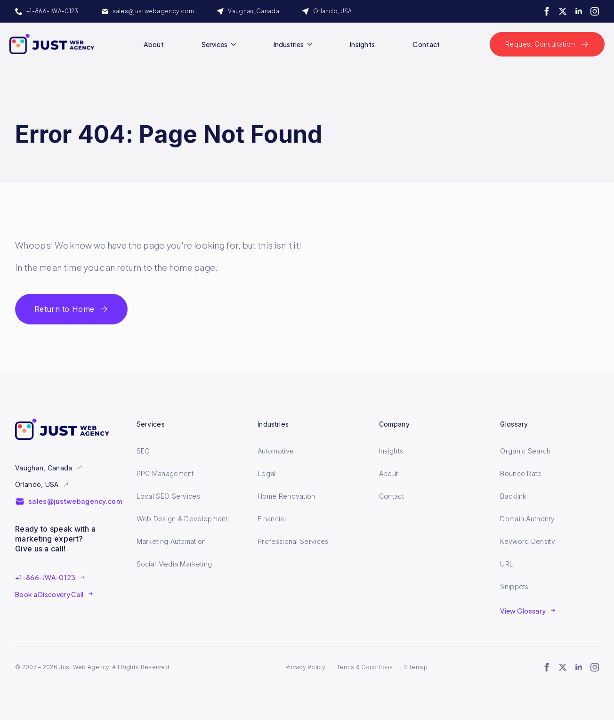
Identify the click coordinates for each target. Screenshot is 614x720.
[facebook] (546, 11)
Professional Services (293, 541)
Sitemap (416, 667)
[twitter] (562, 11)
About (154, 44)
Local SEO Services (168, 496)
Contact (426, 44)
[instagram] (594, 11)
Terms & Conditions (365, 667)
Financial (272, 519)
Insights (362, 44)
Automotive (276, 451)
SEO (143, 451)
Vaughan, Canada (44, 468)
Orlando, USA (37, 484)
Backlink (513, 496)
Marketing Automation (171, 541)
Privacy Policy (305, 667)
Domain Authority (527, 519)
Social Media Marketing (174, 564)
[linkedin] (578, 11)
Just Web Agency (84, 667)
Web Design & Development (182, 519)
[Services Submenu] (235, 44)
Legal (267, 473)
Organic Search (525, 451)
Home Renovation (286, 496)
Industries (289, 44)
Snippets (514, 586)
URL (506, 564)
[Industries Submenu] (312, 44)
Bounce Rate (520, 473)
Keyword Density (527, 541)
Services (214, 44)
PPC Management (165, 473)
